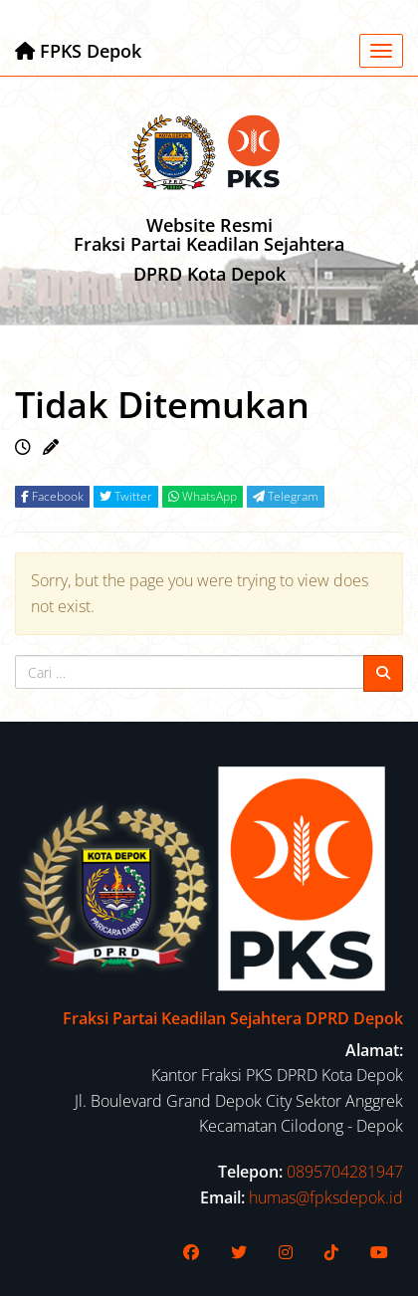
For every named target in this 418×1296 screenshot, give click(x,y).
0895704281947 (345, 1172)
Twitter (126, 496)
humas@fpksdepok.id (326, 1197)
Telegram (285, 496)
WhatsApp (202, 496)
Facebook (52, 496)
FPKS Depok (78, 51)
